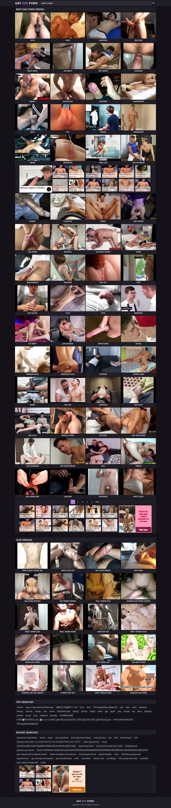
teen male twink (61, 737)
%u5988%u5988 (66, 715)
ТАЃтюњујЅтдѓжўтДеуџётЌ (27, 724)
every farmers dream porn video (109, 746)
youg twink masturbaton (27, 737)
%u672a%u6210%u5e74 (123, 719)
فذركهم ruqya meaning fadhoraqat (40, 707)
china (88, 707)
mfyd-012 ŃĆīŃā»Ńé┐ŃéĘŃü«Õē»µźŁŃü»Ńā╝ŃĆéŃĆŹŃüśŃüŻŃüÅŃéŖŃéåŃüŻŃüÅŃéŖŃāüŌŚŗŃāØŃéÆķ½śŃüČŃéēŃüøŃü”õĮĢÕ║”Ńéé (92, 750)
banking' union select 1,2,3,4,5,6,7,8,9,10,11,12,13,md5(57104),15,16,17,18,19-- (49, 742)
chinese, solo (98, 758)
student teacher (105, 754)
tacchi (104, 742)
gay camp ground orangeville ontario (32, 754)
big (133, 711)
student (20, 715)
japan (113, 711)
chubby (38, 711)
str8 (135, 737)
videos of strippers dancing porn (63, 754)
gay (106, 711)
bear (128, 707)
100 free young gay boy (131, 754)
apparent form (23, 758)
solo (121, 707)
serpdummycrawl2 (85, 746)
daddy (92, 711)
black (139, 711)
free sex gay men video (128, 758)
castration (144, 758)
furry (82, 707)
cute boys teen (100, 737)
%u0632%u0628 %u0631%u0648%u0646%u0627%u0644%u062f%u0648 (46, 746)
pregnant (44, 715)
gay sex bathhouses (64, 758)
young (28, 715)
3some (42, 737)
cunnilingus (111, 758)
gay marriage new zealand (42, 758)
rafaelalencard (131, 746)
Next (98, 502)
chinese (20, 707)
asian (134, 707)
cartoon (84, 711)
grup (35, 715)
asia (110, 737)
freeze (50, 737)
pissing (75, 711)
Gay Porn (26, 3)
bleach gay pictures (91, 742)
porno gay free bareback (81, 737)
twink (76, 758)
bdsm (100, 711)
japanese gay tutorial (25, 750)
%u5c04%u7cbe (63, 711)
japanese (143, 707)
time (116, 737)
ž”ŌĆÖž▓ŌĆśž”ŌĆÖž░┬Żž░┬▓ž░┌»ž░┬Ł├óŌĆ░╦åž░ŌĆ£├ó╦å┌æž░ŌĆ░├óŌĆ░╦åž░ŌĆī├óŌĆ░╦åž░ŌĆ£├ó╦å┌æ (64, 719)
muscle (126, 711)
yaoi (119, 711)
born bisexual (126, 737)
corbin (43, 762)
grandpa (53, 715)
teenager (148, 711)
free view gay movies (87, 754)
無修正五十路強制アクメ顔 (66, 707)
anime (52, 711)
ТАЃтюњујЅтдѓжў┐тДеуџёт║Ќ (105, 707)
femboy (20, 711)
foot (45, 711)
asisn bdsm (86, 758)
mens (116, 754)
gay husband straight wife (27, 762)
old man (29, 711)
